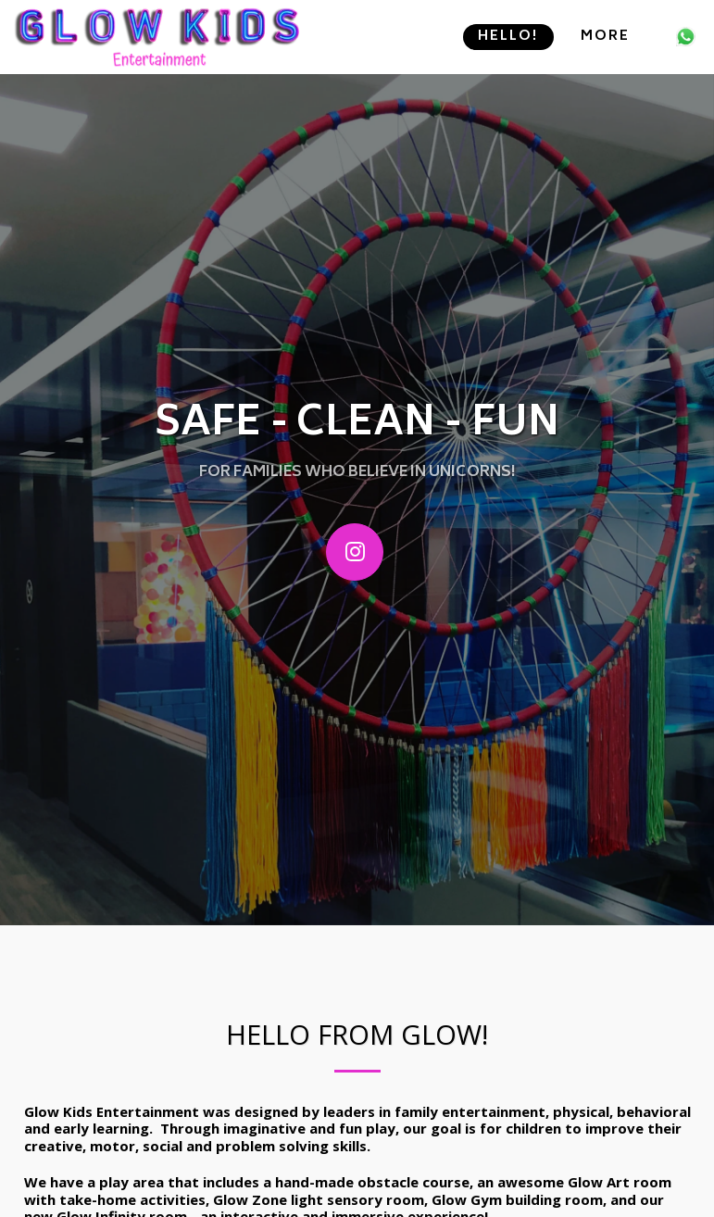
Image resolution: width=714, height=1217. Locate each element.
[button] (685, 36)
